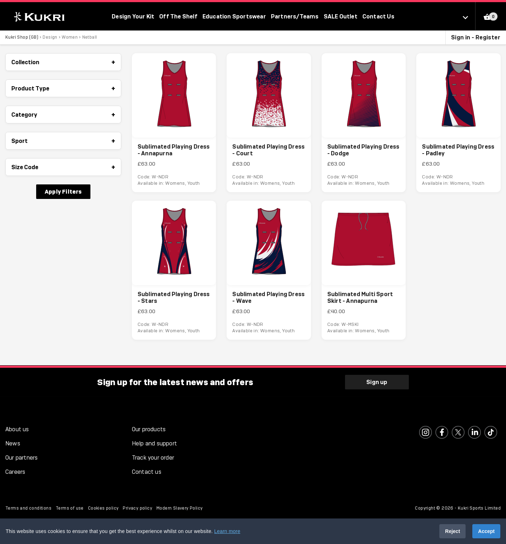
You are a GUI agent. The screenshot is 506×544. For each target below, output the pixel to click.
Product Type (63, 88)
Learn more (227, 531)
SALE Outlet (340, 16)
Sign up (376, 381)
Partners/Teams (295, 16)
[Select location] (469, 17)
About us (17, 429)
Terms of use (70, 508)
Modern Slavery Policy (179, 508)
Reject (452, 531)
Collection (63, 62)
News (12, 443)
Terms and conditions (28, 508)
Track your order (153, 457)
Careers (15, 471)
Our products (149, 429)
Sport (63, 141)
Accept (486, 531)
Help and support (154, 443)
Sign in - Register (475, 37)
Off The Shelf (178, 16)
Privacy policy (137, 508)
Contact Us (378, 16)
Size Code (63, 167)
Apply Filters (63, 191)
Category (63, 114)
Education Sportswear (234, 16)
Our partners (21, 457)
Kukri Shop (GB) (21, 37)
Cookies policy (103, 508)
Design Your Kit (133, 16)
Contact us (146, 471)
